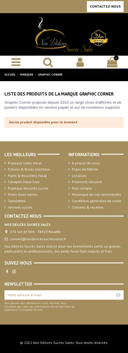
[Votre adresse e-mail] (58, 295)
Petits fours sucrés (23, 194)
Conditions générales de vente (96, 201)
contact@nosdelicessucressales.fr (38, 239)
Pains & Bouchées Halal (27, 175)
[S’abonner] (118, 295)
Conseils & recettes (88, 207)
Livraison (79, 175)
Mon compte (82, 188)
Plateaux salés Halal (25, 163)
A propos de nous (86, 163)
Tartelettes (17, 201)
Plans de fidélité (85, 169)
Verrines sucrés (20, 207)
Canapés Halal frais (24, 182)
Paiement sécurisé (87, 182)
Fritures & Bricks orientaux (29, 169)
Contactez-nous (105, 6)
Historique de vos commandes (96, 194)
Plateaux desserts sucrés (28, 188)
